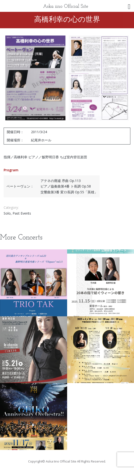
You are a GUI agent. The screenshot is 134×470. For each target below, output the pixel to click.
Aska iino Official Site (65, 6)
